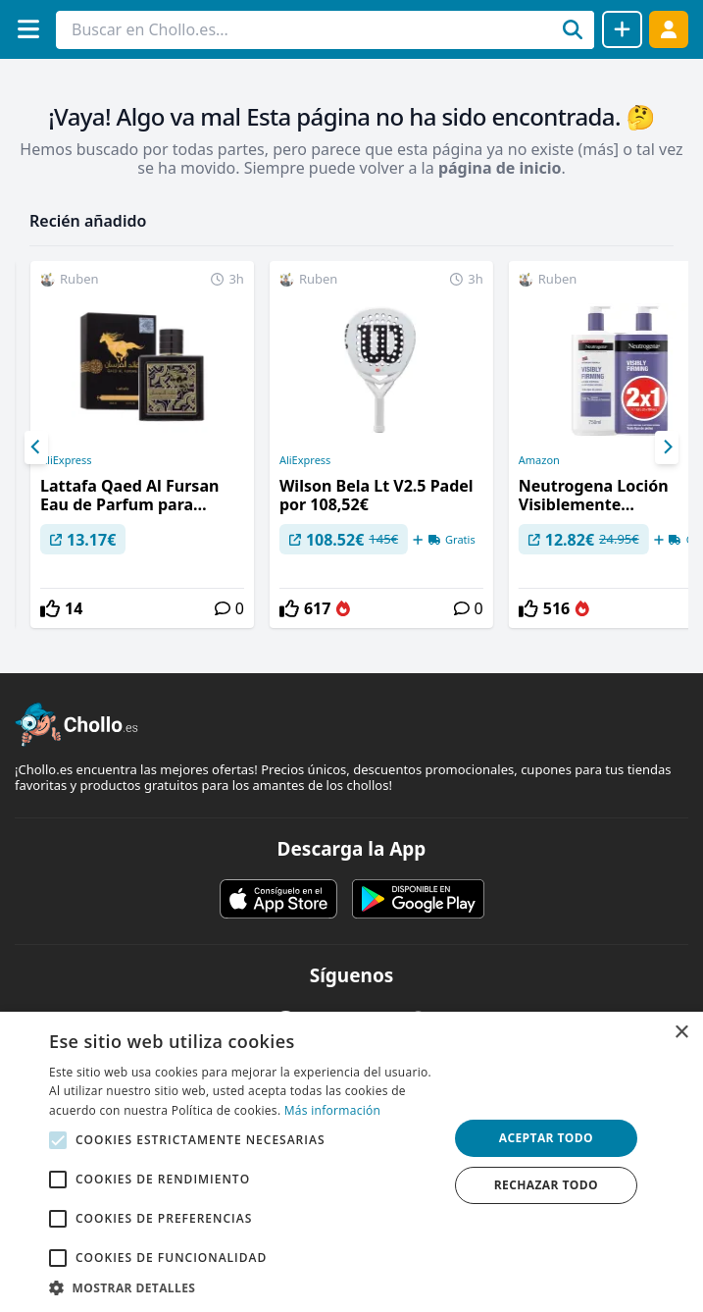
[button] (242, 1287)
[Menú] (28, 29)
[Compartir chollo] (622, 29)
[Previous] (36, 447)
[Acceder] (668, 29)
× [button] (681, 1032)
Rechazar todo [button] (546, 1185)
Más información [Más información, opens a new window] (332, 1110)
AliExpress (65, 460)
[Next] (666, 447)
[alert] (351, 1162)
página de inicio (500, 168)
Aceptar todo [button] (546, 1137)
